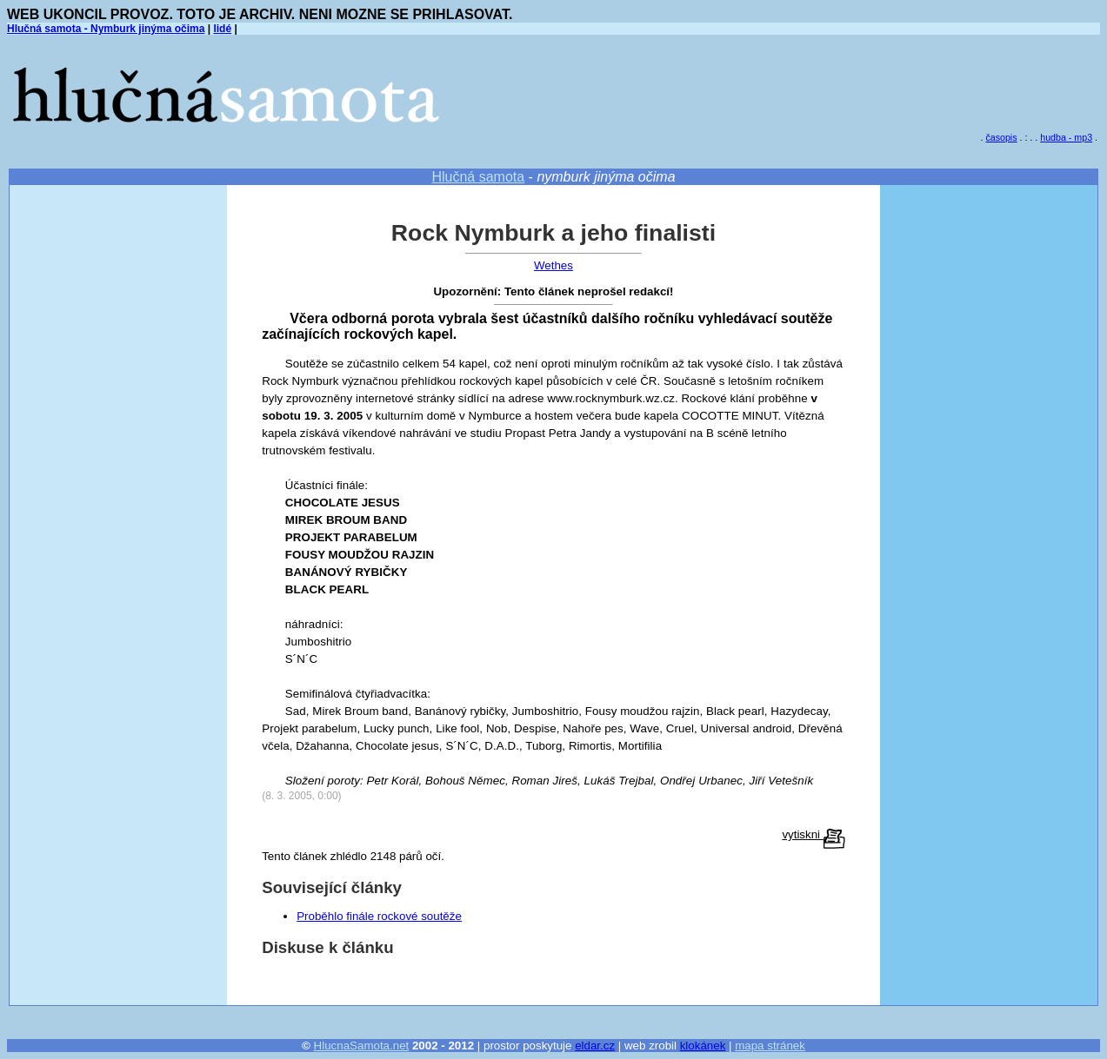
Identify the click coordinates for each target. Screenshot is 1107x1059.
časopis (1001, 137)
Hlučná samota (477, 176)
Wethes (553, 265)
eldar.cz (595, 1045)
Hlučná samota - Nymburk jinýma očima (105, 29)
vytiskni (813, 834)
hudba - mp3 (1066, 137)
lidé (222, 29)
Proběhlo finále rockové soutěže (379, 916)
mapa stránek (770, 1045)
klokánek (703, 1045)
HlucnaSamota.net (362, 1045)
